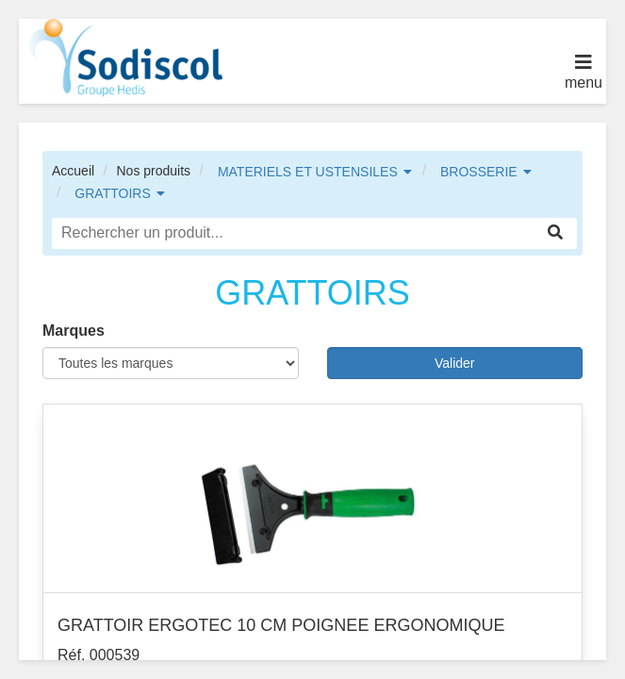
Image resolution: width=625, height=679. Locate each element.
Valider (455, 363)
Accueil (73, 170)
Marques (73, 331)
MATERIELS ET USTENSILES (308, 171)
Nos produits (153, 170)
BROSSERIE (479, 171)
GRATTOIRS (112, 193)
